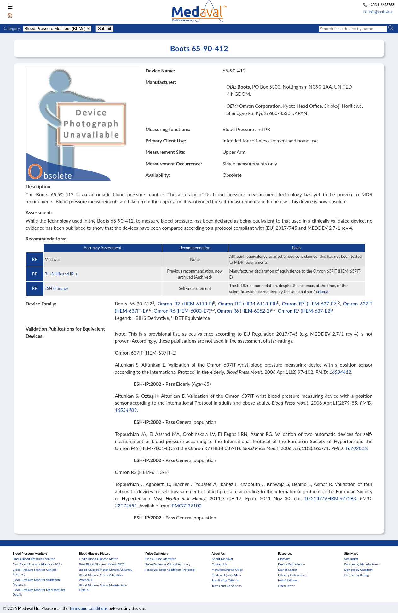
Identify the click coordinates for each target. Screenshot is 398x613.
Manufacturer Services (227, 569)
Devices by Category (358, 569)
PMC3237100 (187, 505)
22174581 (126, 505)
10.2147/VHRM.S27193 (330, 498)
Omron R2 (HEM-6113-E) (185, 303)
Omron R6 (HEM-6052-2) (244, 311)
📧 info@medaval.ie (378, 11)
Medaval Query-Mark (226, 575)
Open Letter (286, 585)
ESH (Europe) (56, 288)
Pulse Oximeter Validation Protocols (170, 569)
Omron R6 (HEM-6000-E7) (182, 311)
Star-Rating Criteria (225, 580)
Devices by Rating (356, 575)
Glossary (284, 559)
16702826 (356, 448)
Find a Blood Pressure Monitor (34, 559)
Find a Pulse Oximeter (160, 559)
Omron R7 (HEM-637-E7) (310, 303)
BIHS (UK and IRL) (61, 273)
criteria (322, 291)
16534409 (126, 410)
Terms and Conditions (227, 585)
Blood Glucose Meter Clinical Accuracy (105, 569)
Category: (12, 28)
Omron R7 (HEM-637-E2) (305, 311)
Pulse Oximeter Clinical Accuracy (167, 564)
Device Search (287, 569)
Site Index (351, 559)
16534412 (340, 372)
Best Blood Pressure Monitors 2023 (37, 564)
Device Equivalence (291, 564)
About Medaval (222, 559)
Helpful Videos (288, 580)
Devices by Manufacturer (361, 564)
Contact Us (219, 564)
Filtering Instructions (292, 575)
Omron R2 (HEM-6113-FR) (247, 303)
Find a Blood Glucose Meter (98, 559)
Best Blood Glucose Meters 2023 (102, 564)
